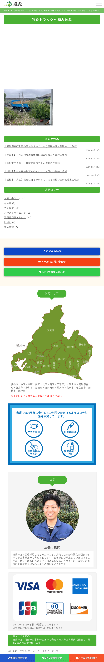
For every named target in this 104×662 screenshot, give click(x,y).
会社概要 (12, 651)
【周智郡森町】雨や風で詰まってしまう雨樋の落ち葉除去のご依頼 (40, 146)
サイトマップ (51, 651)
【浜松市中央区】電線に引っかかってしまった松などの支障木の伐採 (41, 179)
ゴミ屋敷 (9, 208)
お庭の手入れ (11, 198)
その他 (7, 203)
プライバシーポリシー (31, 651)
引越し (7, 222)
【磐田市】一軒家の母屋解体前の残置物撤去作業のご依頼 (35, 154)
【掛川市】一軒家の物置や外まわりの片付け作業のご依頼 (35, 171)
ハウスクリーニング (15, 213)
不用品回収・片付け (15, 217)
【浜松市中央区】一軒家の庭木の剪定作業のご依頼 (32, 163)
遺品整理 (9, 227)
